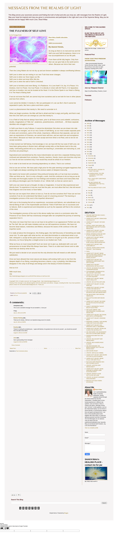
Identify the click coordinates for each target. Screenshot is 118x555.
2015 (88, 149)
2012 (88, 205)
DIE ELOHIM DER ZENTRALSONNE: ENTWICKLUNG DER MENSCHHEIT (96, 291)
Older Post (77, 348)
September (91, 163)
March (90, 197)
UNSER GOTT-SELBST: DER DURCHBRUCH (94, 245)
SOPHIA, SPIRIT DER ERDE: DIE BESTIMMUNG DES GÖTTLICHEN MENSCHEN (95, 227)
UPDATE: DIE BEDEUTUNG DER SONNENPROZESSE (95, 268)
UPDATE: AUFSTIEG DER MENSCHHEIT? (93, 366)
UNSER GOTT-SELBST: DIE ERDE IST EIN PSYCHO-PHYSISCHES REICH (95, 303)
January (90, 202)
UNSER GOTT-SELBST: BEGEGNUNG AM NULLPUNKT (95, 265)
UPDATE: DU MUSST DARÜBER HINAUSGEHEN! (95, 378)
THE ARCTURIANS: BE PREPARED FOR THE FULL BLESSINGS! (96, 184)
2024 (88, 128)
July (89, 167)
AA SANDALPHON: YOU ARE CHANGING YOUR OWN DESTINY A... (96, 175)
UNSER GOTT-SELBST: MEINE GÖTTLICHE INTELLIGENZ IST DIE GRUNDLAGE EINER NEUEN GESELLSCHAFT (96, 255)
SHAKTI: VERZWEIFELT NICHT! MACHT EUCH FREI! (95, 307)
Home (45, 348)
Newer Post (13, 348)
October (90, 160)
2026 (88, 123)
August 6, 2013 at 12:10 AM (20, 332)
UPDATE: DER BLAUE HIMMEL (95, 353)
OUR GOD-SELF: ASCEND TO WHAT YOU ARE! (96, 170)
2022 (88, 132)
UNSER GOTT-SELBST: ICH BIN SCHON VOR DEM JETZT (95, 288)
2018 (88, 142)
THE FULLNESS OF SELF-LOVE (97, 187)
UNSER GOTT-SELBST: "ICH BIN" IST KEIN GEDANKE (95, 275)
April (89, 195)
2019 (88, 140)
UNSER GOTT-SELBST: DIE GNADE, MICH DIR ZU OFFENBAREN (96, 315)
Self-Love (16, 295)
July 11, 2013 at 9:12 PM (20, 313)
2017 (88, 144)
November (91, 158)
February (90, 200)
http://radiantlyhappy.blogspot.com (50, 281)
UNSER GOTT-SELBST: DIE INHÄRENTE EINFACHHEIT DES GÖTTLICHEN (95, 261)
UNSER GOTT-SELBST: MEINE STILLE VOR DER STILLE (94, 359)
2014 (88, 151)
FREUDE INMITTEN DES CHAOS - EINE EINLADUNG (95, 215)
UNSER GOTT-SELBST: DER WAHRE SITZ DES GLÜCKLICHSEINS (96, 355)
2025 (88, 125)
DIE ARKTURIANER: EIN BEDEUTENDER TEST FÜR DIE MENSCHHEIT (95, 347)
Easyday (16, 327)
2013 (88, 154)
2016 (88, 147)
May (89, 193)
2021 (88, 135)
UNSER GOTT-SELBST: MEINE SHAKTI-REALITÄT (94, 279)
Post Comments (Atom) (22, 351)
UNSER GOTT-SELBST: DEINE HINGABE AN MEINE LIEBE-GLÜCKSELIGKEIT (94, 370)
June (89, 190)
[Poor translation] (7, 528)
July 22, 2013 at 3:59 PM (20, 322)
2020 (88, 137)
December (91, 156)
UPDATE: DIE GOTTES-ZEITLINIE (95, 282)
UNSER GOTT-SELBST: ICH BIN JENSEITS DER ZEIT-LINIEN (95, 231)
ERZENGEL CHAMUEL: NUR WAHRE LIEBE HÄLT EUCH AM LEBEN (96, 322)
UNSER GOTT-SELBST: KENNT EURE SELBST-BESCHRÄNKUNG (95, 241)
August (90, 165)
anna (15, 337)
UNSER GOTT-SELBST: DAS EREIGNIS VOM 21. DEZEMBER (95, 325)
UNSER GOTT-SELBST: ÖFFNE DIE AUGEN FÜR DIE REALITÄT (96, 329)
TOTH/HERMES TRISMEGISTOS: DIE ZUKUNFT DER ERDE (95, 272)
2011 (88, 207)
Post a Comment (16, 345)
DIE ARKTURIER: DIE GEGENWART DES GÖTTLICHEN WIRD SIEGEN (96, 332)
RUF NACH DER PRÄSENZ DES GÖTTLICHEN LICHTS (95, 362)
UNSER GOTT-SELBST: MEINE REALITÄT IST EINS (94, 238)
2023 (88, 130)
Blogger (66, 513)
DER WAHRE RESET (92, 351)
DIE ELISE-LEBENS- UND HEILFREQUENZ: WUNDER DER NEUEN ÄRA (95, 311)
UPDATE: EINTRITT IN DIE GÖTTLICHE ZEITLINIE (93, 374)
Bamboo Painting (18, 318)
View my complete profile (91, 428)
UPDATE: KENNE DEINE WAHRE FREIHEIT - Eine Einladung (95, 248)
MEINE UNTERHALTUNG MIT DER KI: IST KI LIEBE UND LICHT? (95, 234)
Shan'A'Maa (98, 389)
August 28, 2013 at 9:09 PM (20, 342)
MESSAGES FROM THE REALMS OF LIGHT (44, 8)
